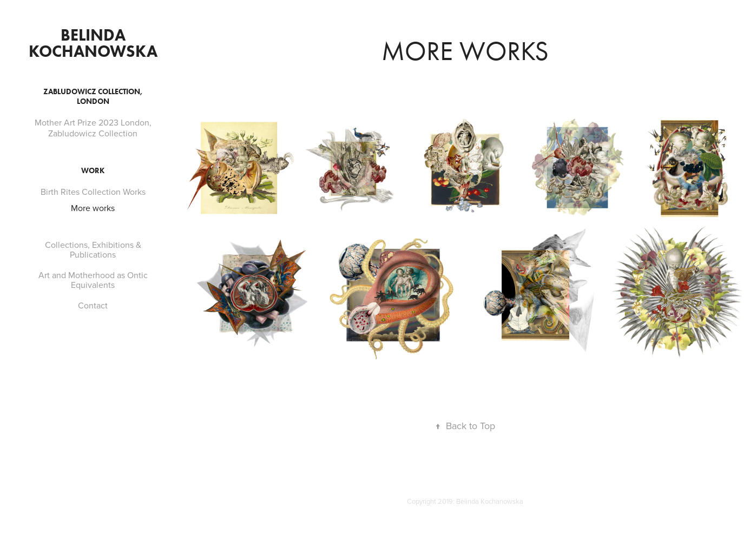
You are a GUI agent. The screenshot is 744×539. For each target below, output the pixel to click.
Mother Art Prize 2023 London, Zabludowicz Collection (93, 127)
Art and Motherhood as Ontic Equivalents (93, 280)
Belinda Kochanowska (93, 43)
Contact (93, 305)
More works (93, 208)
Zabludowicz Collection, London (92, 96)
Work (92, 170)
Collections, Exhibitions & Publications (93, 249)
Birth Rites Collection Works (93, 192)
